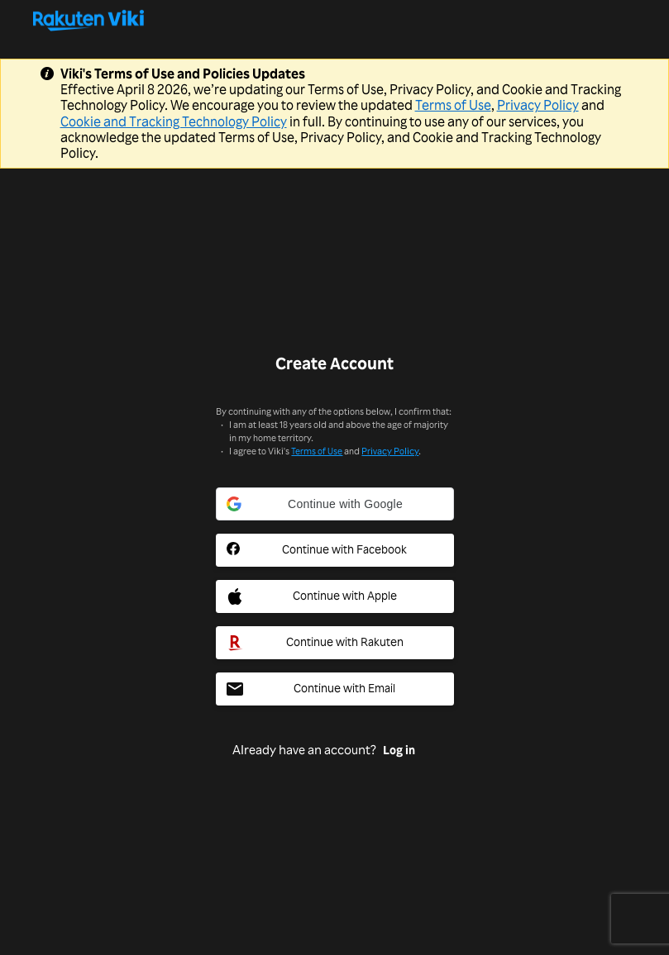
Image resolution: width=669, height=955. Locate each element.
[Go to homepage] (334, 20)
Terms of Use (453, 105)
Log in (399, 750)
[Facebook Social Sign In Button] (335, 550)
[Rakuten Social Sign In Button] (335, 642)
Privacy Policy (538, 105)
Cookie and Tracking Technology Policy (173, 121)
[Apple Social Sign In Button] (335, 596)
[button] (335, 503)
